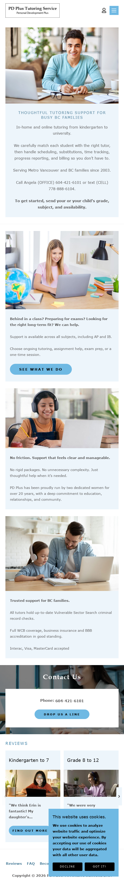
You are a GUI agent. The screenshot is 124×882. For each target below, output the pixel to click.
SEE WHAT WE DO (41, 369)
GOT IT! (99, 866)
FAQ (31, 863)
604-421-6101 (69, 701)
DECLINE (67, 866)
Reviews (14, 863)
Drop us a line (62, 714)
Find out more (30, 830)
